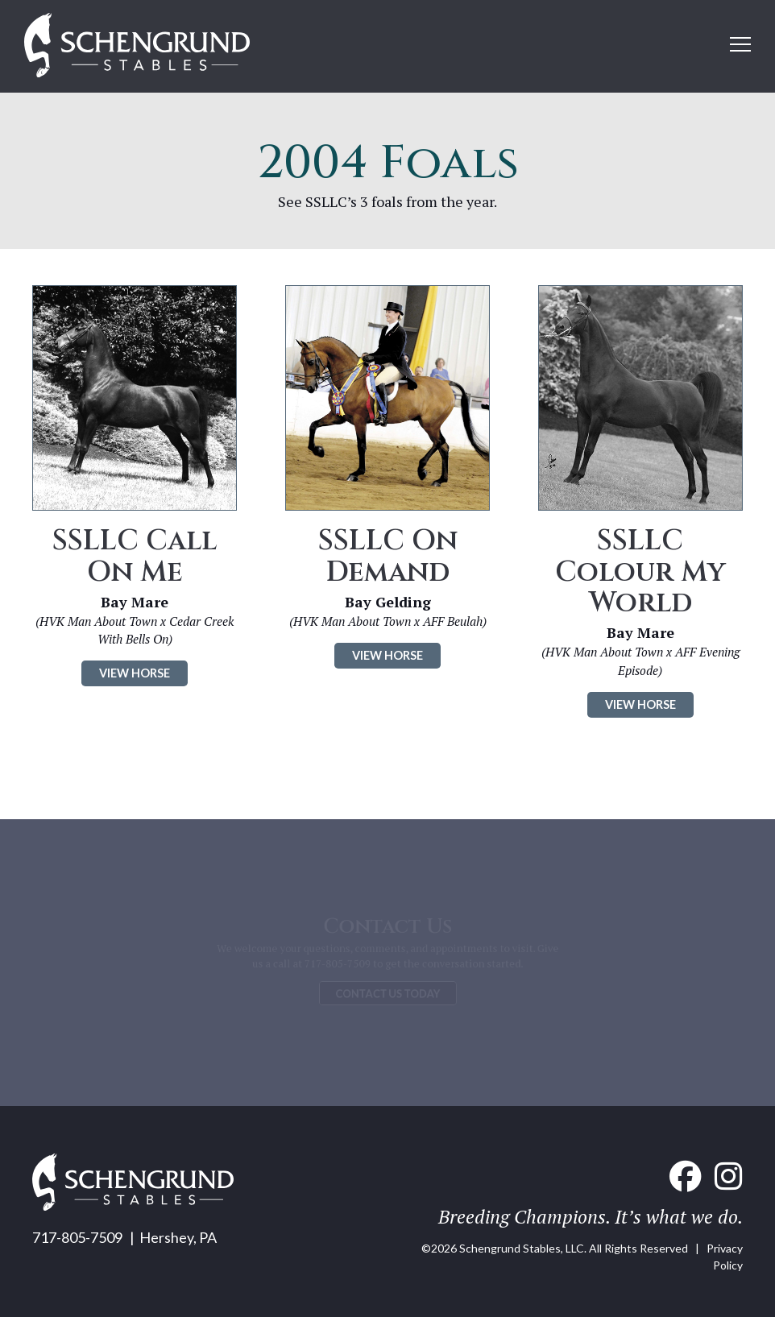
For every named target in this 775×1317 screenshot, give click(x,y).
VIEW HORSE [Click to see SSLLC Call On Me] (134, 673)
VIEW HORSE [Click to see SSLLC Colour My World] (640, 704)
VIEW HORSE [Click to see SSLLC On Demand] (387, 655)
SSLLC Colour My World (640, 572)
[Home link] (137, 46)
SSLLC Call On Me (134, 556)
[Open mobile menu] (740, 44)
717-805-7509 (77, 1237)
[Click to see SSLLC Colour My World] (640, 398)
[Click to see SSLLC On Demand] (387, 398)
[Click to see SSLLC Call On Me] (134, 398)
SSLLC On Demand (388, 556)
